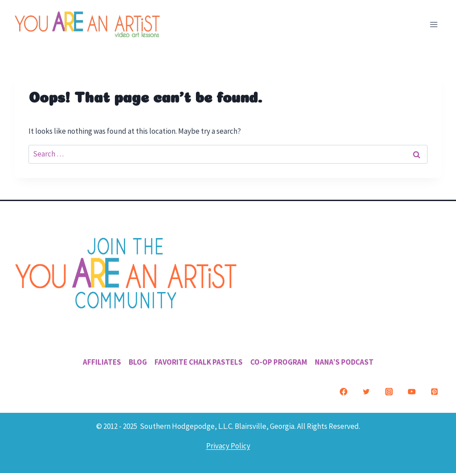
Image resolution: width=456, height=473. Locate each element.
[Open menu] (433, 24)
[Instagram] (388, 391)
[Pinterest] (434, 391)
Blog (138, 362)
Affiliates (102, 362)
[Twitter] (366, 391)
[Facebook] (343, 391)
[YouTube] (411, 391)
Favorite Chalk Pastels (199, 362)
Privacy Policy (228, 446)
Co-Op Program (278, 362)
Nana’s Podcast (344, 362)
